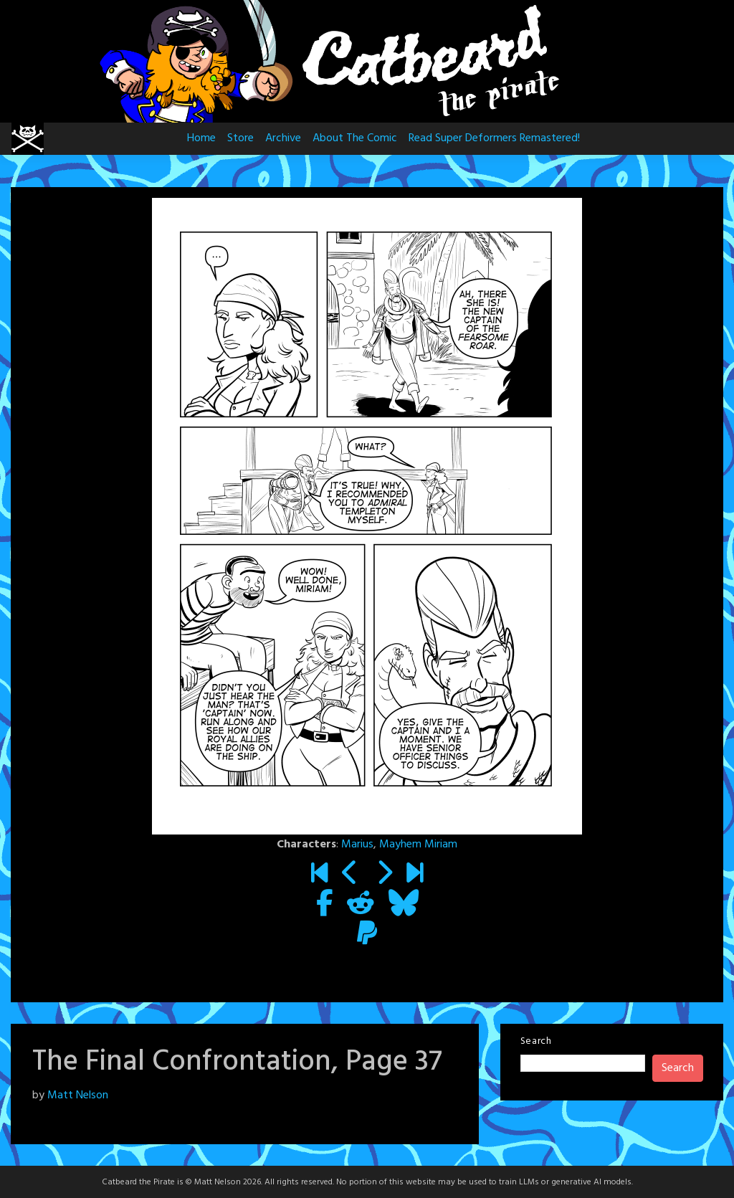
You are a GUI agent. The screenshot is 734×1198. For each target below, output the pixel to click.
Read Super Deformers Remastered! (494, 138)
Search (536, 1041)
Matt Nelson (77, 1095)
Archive (283, 138)
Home (201, 138)
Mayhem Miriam (418, 844)
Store (240, 138)
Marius (357, 844)
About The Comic (355, 138)
